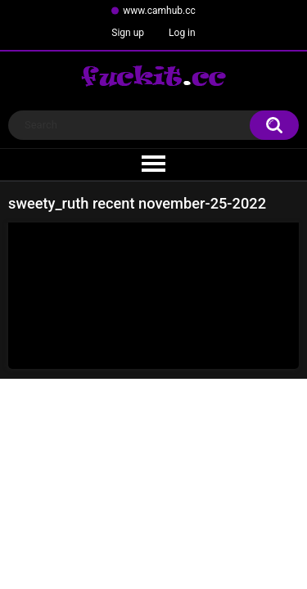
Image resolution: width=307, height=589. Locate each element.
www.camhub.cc (159, 10)
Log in (182, 32)
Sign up (127, 32)
